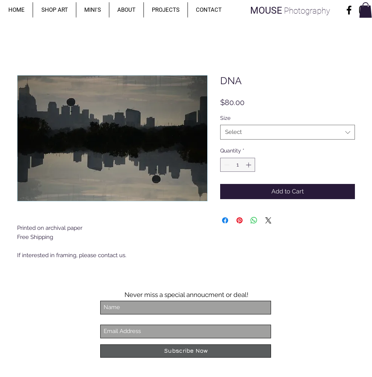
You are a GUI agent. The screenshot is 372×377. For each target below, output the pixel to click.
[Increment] (249, 164)
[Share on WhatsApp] (254, 220)
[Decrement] (226, 164)
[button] (54, 9)
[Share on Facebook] (225, 220)
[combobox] (287, 132)
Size (225, 118)
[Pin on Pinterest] (239, 220)
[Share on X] (268, 220)
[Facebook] (349, 10)
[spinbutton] (237, 164)
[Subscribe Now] (185, 351)
